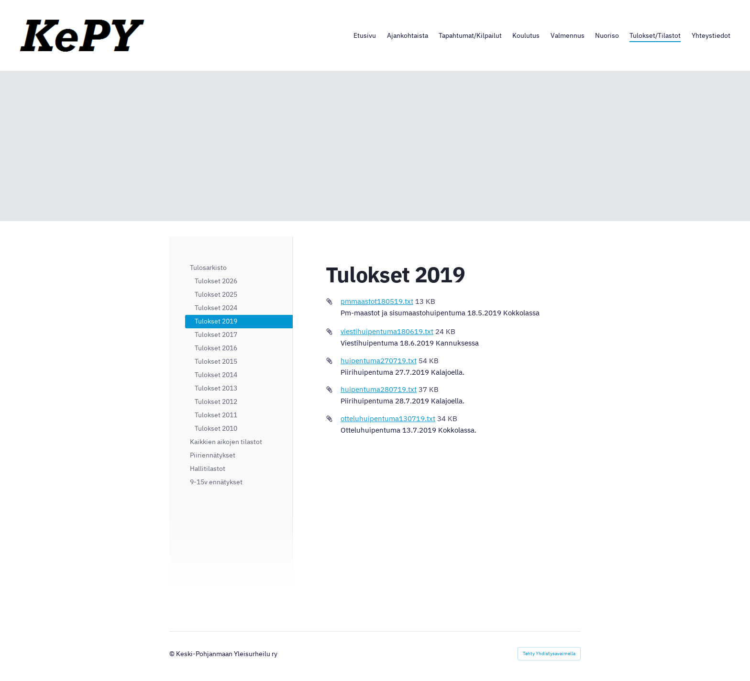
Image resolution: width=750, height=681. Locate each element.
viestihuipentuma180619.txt (387, 331)
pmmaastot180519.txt (377, 301)
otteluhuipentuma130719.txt (388, 418)
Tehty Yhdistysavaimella (549, 653)
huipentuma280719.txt (379, 389)
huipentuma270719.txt (379, 360)
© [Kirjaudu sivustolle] (172, 653)
